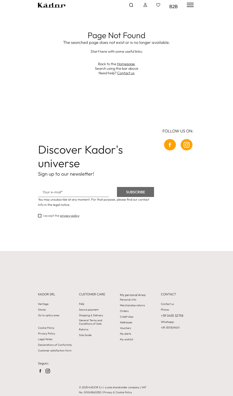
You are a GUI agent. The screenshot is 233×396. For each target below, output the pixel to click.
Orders (124, 311)
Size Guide (85, 335)
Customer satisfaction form (54, 350)
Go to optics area (48, 315)
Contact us (125, 73)
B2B (173, 6)
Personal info (128, 299)
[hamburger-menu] (188, 5)
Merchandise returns (132, 305)
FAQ (81, 304)
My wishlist (126, 339)
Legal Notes (45, 339)
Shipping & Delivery (91, 315)
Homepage (126, 64)
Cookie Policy (46, 327)
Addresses (126, 322)
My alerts (125, 333)
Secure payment (89, 309)
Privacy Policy (46, 333)
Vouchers (125, 328)
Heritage (43, 304)
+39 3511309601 (170, 327)
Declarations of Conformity (55, 344)
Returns (83, 329)
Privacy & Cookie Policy (117, 392)
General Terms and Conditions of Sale (90, 322)
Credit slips (126, 316)
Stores (42, 309)
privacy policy (69, 216)
